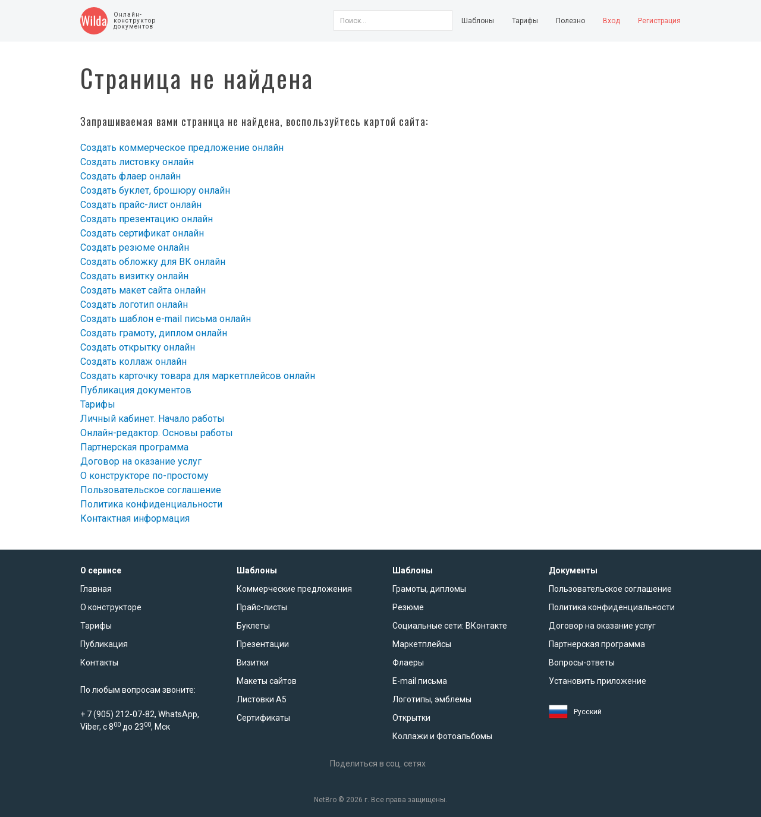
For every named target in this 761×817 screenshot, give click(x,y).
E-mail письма (419, 681)
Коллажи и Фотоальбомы (442, 736)
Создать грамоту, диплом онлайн (153, 333)
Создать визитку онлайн (134, 276)
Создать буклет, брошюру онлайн (155, 190)
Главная (96, 589)
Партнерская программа (134, 447)
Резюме (408, 607)
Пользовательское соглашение (150, 490)
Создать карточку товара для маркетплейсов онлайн (197, 375)
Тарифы (525, 21)
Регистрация (659, 21)
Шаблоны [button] (477, 21)
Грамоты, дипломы (429, 589)
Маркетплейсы (421, 644)
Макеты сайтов (267, 681)
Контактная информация (135, 518)
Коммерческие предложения (294, 589)
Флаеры (408, 662)
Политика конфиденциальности (151, 504)
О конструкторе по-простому (144, 475)
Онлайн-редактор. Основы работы (156, 433)
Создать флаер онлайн (130, 176)
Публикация (104, 644)
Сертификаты (263, 718)
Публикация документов (135, 390)
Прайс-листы (262, 607)
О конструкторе (110, 607)
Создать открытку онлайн (137, 347)
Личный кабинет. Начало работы (152, 418)
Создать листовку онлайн (137, 162)
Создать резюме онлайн (134, 247)
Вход (611, 21)
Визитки (253, 662)
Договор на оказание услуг (141, 461)
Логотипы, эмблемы (431, 699)
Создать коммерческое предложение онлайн (182, 147)
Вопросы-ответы (582, 662)
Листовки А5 (262, 699)
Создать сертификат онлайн (142, 233)
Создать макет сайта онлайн (143, 290)
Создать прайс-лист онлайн (141, 204)
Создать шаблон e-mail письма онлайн (165, 318)
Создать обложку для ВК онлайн (152, 261)
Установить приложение (597, 681)
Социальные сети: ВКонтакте (449, 625)
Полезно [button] (570, 21)
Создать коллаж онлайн (133, 361)
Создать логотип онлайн (134, 304)
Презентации (263, 644)
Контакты (99, 662)
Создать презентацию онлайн (146, 219)
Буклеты (253, 625)
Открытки (411, 718)
